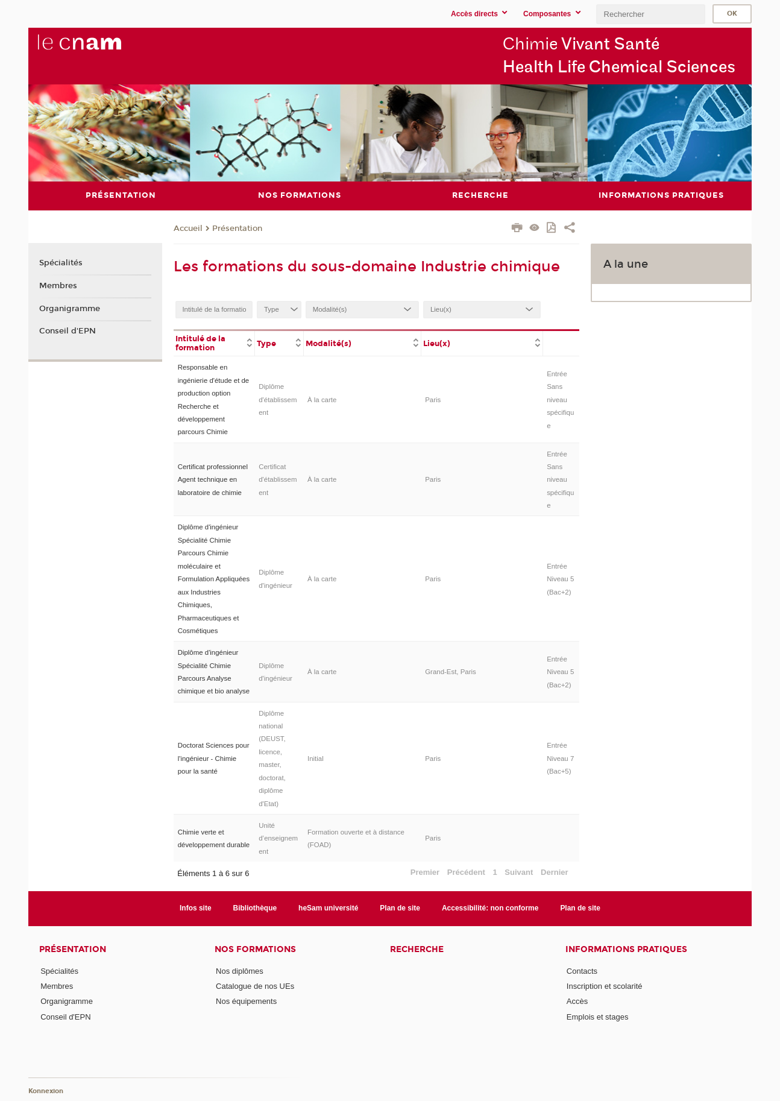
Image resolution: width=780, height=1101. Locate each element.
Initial (315, 758)
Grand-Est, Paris (450, 671)
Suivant (519, 871)
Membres (58, 286)
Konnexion (45, 1090)
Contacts (582, 970)
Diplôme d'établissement (278, 399)
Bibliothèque (255, 908)
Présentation (237, 228)
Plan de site (400, 908)
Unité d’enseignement (278, 837)
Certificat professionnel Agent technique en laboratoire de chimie (213, 479)
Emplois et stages (598, 1016)
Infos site (196, 908)
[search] (650, 14)
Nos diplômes (239, 970)
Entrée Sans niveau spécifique (560, 399)
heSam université (328, 908)
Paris (433, 399)
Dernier (554, 871)
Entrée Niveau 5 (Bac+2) (560, 578)
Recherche (417, 949)
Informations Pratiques (626, 949)
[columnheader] (214, 342)
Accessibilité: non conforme (490, 908)
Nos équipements (246, 1001)
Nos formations (255, 949)
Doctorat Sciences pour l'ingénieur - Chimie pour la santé (214, 758)
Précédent (466, 871)
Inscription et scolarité (605, 985)
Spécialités (61, 263)
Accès (577, 1001)
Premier (424, 871)
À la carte (321, 399)
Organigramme (69, 308)
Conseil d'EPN (67, 331)
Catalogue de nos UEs (255, 985)
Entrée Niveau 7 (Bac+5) (560, 758)
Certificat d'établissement (278, 479)
